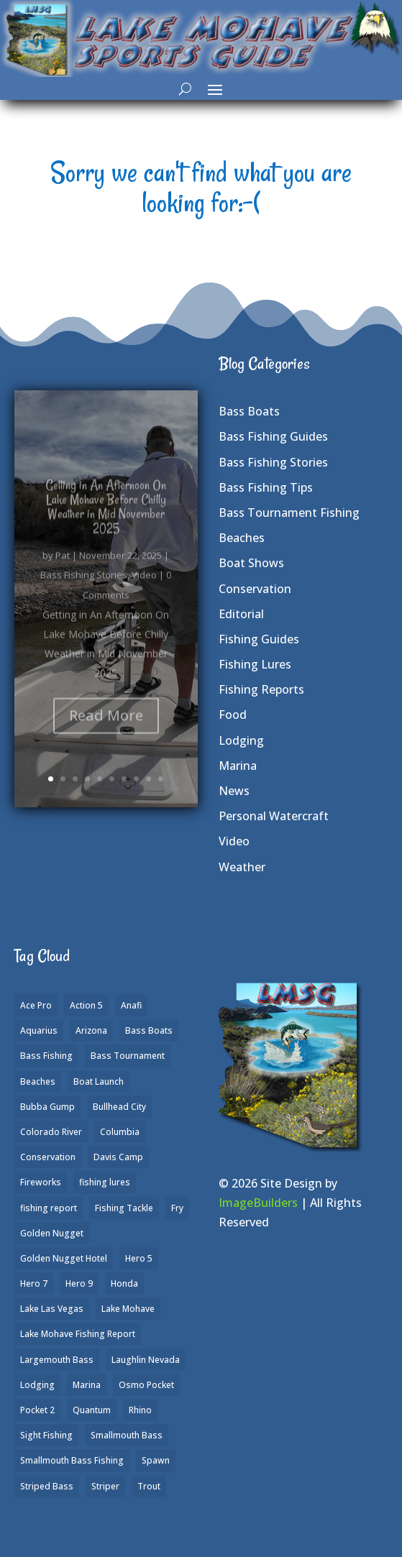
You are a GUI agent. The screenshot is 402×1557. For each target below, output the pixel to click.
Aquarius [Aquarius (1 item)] (39, 1030)
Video (144, 590)
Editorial (241, 614)
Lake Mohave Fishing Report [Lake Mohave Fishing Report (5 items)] (77, 1334)
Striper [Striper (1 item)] (105, 1486)
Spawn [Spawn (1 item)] (156, 1460)
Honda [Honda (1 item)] (124, 1283)
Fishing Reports (261, 689)
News (234, 791)
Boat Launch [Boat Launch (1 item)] (98, 1081)
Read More (106, 730)
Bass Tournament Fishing (289, 512)
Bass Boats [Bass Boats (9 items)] (149, 1030)
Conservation (255, 589)
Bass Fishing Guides (273, 436)
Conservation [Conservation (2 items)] (48, 1157)
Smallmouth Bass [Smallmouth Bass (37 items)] (127, 1435)
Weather (242, 867)
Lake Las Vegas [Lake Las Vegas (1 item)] (51, 1309)
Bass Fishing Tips (266, 487)
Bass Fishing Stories (83, 590)
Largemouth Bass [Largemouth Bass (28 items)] (56, 1360)
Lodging (241, 740)
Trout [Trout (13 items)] (148, 1486)
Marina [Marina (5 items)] (87, 1385)
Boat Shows (251, 563)
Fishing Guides (259, 639)
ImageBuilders (258, 1203)
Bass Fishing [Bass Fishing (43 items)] (46, 1056)
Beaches (242, 538)
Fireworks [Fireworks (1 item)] (40, 1182)
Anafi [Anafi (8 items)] (131, 1005)
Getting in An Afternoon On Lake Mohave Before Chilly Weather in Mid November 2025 (105, 522)
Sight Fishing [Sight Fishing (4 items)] (46, 1435)
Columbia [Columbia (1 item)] (120, 1132)
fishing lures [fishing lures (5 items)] (104, 1182)
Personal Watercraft (274, 816)
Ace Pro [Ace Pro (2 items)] (36, 1005)
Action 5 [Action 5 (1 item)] (86, 1005)
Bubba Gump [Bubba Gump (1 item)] (47, 1107)
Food (233, 714)
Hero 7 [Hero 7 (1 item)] (33, 1283)
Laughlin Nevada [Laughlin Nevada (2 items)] (145, 1360)
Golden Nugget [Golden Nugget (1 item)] (51, 1233)
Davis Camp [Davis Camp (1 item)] (118, 1157)
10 (160, 778)
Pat (62, 570)
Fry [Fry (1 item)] (177, 1208)
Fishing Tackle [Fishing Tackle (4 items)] (124, 1208)
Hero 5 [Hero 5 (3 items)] (138, 1258)
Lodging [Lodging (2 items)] (37, 1385)
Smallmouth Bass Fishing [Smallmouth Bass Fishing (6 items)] (72, 1460)
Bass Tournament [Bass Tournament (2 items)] (128, 1056)
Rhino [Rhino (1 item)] (140, 1410)
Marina (238, 765)
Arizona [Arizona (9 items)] (91, 1030)
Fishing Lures (255, 664)
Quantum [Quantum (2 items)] (92, 1410)
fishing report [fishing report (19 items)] (48, 1208)
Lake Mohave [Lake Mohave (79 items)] (128, 1309)
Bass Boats (249, 411)
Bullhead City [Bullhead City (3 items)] (119, 1107)
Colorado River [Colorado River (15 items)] (51, 1132)
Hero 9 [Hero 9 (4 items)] (79, 1283)
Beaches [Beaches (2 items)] (37, 1081)
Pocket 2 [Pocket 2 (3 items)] (37, 1410)
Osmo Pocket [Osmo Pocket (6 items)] (146, 1385)
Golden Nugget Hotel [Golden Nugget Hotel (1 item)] (63, 1258)
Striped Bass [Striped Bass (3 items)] (46, 1486)
